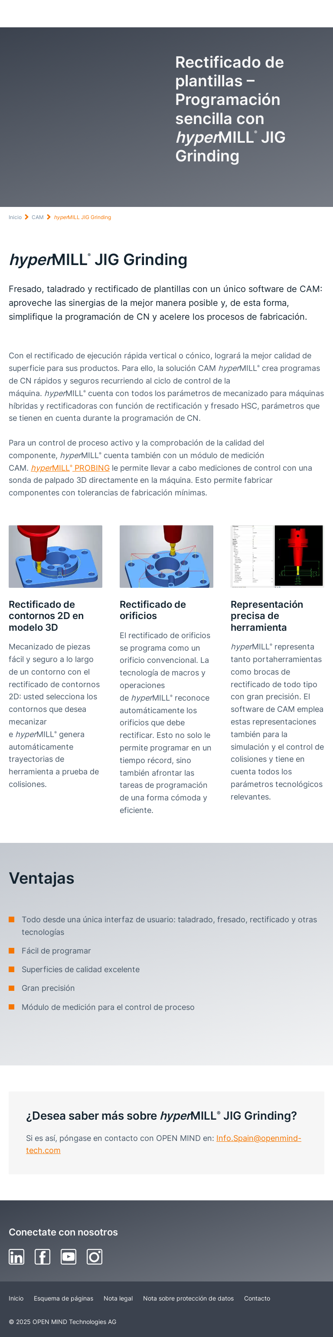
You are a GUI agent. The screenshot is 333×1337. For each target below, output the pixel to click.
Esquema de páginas (63, 1298)
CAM (38, 217)
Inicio (15, 217)
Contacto (257, 1298)
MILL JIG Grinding (82, 217)
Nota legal (118, 1298)
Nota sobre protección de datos (188, 1298)
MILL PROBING (70, 467)
